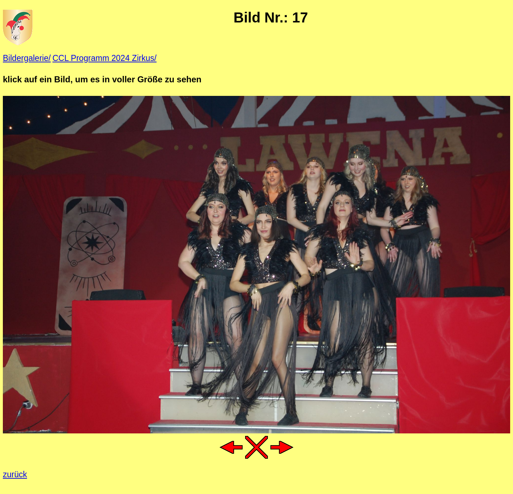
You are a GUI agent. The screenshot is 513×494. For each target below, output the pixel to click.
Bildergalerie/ (27, 58)
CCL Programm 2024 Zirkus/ (104, 58)
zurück (15, 474)
